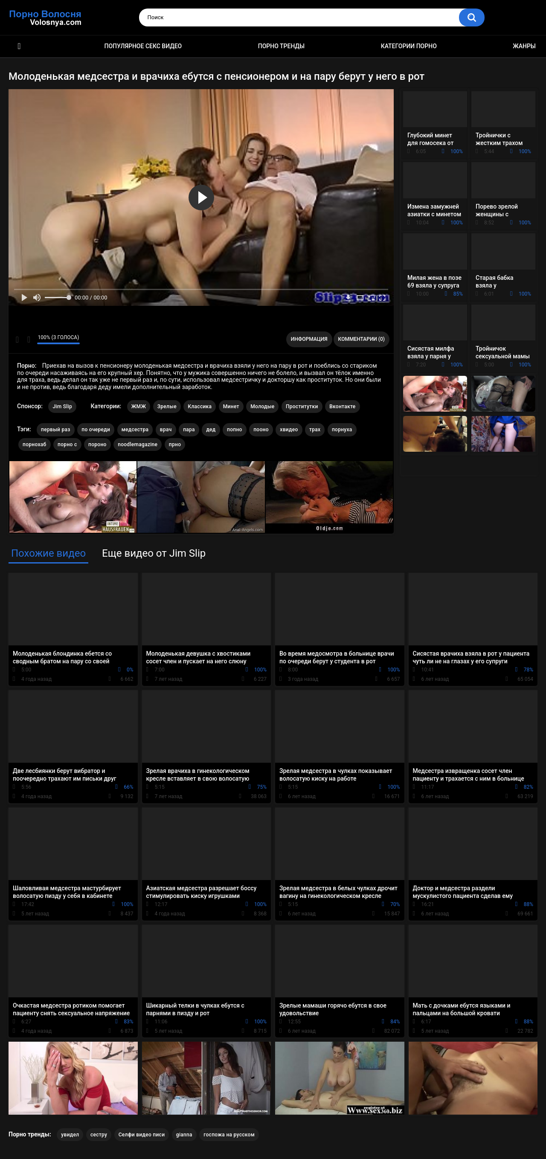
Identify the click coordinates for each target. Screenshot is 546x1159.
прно (175, 444)
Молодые (262, 407)
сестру (98, 1135)
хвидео (289, 430)
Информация (309, 339)
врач (166, 430)
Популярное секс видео (143, 46)
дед (210, 430)
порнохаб (34, 444)
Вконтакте (342, 407)
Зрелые (167, 407)
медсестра (135, 430)
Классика (200, 407)
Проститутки (302, 407)
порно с (67, 444)
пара (189, 430)
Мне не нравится (28, 339)
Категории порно (409, 46)
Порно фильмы (19, 46)
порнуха (342, 430)
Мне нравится (17, 339)
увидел (70, 1135)
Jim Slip (62, 407)
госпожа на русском (229, 1135)
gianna (184, 1135)
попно (234, 430)
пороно (97, 444)
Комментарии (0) (361, 339)
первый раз (55, 430)
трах (314, 430)
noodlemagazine (137, 444)
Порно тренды (281, 46)
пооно (261, 430)
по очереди (95, 430)
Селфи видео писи (142, 1135)
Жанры (524, 46)
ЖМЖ (138, 407)
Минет (231, 407)
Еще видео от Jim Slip (154, 553)
